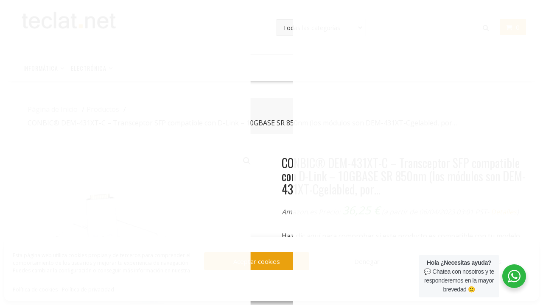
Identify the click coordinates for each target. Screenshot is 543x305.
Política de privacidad (88, 289)
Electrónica (88, 68)
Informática (40, 68)
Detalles (504, 211)
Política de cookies (35, 289)
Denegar (367, 261)
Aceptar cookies (256, 261)
